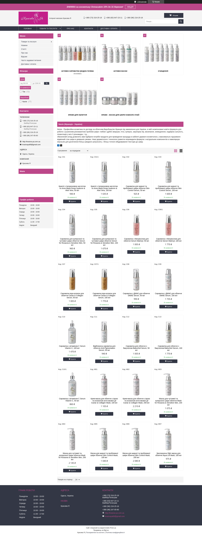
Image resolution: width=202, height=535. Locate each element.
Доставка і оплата (108, 29)
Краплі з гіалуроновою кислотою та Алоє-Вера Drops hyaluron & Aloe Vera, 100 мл (104, 188)
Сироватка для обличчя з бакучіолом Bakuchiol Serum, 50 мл (136, 348)
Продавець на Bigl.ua (101, 530)
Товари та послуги (48, 29)
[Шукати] (180, 21)
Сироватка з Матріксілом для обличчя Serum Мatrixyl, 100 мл (168, 240)
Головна (28, 29)
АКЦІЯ (130, 7)
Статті (23, 49)
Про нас (70, 29)
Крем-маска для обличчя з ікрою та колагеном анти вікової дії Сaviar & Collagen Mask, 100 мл (104, 401)
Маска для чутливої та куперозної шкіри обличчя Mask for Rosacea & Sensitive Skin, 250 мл (72, 456)
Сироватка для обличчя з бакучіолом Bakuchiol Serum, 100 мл (168, 348)
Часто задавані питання (31, 60)
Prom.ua (113, 528)
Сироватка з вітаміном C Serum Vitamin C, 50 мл (72, 400)
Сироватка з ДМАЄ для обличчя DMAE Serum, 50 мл (136, 294)
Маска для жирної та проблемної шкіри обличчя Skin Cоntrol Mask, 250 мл (136, 455)
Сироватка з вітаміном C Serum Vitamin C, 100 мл (72, 347)
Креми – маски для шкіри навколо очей (120, 115)
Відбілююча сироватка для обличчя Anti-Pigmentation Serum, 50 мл (104, 348)
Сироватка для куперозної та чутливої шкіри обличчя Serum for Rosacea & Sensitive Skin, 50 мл (72, 242)
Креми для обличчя (77, 115)
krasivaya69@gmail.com (31, 145)
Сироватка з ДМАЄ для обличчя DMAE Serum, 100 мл (168, 294)
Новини (24, 45)
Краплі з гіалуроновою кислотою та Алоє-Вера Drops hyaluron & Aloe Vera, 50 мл (72, 188)
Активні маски (120, 71)
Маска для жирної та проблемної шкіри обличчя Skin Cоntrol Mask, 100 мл (104, 455)
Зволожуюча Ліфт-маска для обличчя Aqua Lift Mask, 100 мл (168, 454)
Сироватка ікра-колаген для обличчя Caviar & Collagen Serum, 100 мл (104, 295)
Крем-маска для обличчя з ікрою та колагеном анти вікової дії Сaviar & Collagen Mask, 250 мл (136, 401)
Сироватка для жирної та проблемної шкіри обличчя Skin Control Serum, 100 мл (168, 188)
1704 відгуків (141, 2)
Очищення (163, 71)
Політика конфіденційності (115, 532)
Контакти (88, 29)
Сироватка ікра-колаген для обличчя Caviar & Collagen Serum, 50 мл (72, 295)
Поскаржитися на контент (95, 532)
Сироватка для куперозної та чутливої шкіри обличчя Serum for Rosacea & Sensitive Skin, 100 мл (104, 242)
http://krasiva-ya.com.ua (31, 142)
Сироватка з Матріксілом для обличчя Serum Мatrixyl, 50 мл (136, 240)
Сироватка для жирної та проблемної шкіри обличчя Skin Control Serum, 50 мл (136, 188)
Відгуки (24, 57)
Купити (73, 201)
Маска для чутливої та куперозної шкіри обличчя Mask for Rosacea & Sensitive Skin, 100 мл (168, 402)
